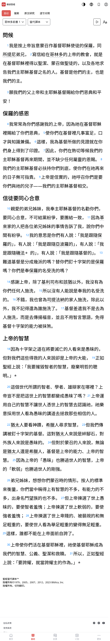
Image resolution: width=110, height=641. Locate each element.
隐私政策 (7, 623)
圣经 (6, 13)
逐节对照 (45, 13)
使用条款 (7, 628)
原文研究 (29, 13)
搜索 (16, 13)
